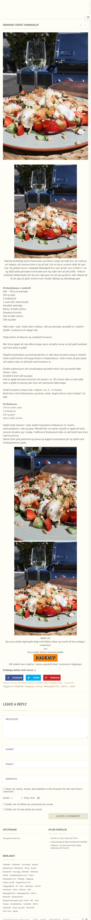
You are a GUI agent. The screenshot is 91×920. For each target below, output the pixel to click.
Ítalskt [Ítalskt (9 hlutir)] (15, 911)
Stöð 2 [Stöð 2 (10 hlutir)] (35, 904)
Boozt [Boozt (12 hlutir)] (27, 868)
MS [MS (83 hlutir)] (31, 900)
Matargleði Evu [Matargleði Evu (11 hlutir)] (9, 893)
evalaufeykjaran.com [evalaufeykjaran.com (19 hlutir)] (18, 875)
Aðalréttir (39, 683)
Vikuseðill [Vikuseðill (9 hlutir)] (30, 908)
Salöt (72, 686)
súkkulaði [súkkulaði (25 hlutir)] (7, 908)
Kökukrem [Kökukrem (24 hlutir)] (7, 889)
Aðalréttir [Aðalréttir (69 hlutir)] (6, 864)
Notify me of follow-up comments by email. (29, 804)
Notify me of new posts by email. (24, 809)
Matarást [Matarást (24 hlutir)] (6, 897)
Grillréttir (53, 683)
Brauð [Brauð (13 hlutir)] (33, 868)
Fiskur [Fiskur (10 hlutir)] (31, 875)
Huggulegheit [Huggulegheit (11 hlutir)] (8, 886)
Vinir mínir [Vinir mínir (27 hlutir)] (7, 911)
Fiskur (46, 683)
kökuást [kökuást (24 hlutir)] (22, 889)
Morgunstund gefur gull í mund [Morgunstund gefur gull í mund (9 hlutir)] (16, 900)
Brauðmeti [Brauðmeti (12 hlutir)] (7, 872)
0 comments (69, 683)
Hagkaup (29, 686)
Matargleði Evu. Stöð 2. (56, 686)
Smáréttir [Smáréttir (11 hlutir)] (27, 904)
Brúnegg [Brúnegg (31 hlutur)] (16, 872)
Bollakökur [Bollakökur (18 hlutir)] (18, 868)
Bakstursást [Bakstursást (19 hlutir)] (8, 868)
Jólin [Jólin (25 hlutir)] (22, 886)
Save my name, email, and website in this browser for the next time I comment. (42, 790)
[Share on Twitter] (33, 678)
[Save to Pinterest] (52, 678)
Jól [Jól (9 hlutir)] (17, 886)
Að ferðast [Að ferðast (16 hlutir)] (26, 864)
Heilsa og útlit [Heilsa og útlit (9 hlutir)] (8, 882)
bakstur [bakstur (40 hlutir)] (35, 864)
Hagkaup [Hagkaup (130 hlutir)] (29, 879)
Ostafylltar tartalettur (63, 838)
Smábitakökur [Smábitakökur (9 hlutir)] (16, 904)
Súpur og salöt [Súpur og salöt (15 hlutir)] (18, 908)
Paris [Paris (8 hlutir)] (37, 900)
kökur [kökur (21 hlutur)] (15, 889)
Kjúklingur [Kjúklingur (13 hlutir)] (29, 886)
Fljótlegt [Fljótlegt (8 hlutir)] (20, 879)
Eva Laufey (28, 683)
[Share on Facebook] (14, 678)
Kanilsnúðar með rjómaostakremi (68, 842)
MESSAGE (45, 727)
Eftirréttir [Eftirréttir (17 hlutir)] (25, 872)
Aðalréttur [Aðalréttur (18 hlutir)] (16, 864)
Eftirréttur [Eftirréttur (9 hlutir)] (34, 872)
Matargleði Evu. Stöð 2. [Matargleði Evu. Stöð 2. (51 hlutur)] (27, 893)
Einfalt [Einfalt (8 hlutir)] (5, 875)
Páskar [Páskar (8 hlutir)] (6, 904)
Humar (59, 683)
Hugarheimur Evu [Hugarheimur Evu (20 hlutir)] (23, 882)
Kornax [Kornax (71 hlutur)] (38, 886)
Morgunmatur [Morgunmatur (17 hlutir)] (17, 897)
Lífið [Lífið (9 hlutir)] (29, 889)
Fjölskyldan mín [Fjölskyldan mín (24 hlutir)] (9, 879)
